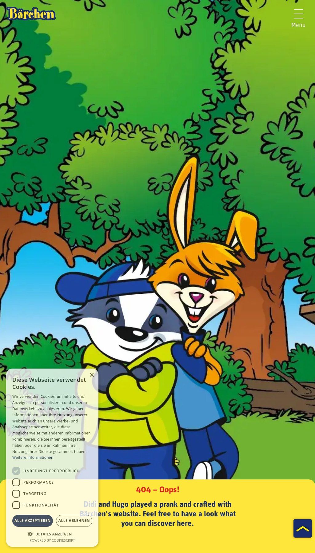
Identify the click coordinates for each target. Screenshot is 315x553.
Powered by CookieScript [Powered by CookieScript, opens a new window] (52, 540)
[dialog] (52, 458)
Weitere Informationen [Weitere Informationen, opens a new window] (33, 457)
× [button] (91, 375)
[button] (52, 533)
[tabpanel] (157, 276)
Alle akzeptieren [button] (32, 520)
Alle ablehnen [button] (74, 520)
